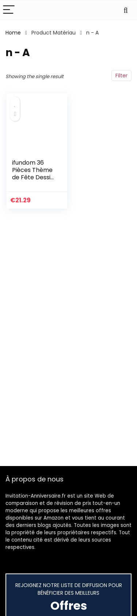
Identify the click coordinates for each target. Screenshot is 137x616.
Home (13, 32)
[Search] (125, 10)
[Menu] (9, 10)
